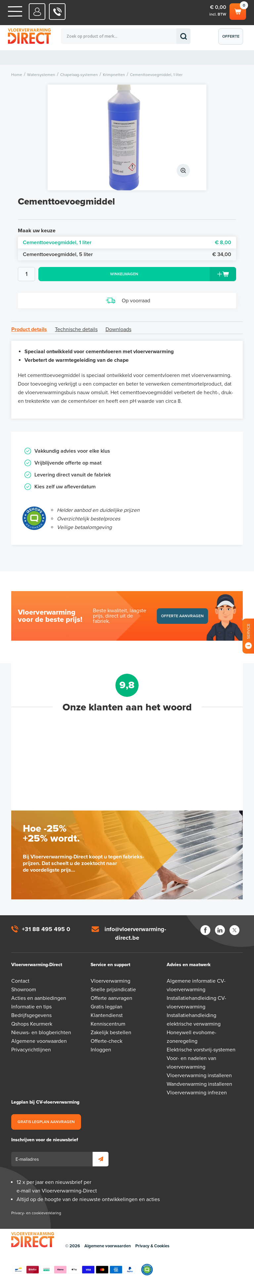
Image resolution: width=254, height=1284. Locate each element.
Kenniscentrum (108, 1024)
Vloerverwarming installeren (199, 1075)
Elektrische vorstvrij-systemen (201, 1049)
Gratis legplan (106, 1006)
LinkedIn (220, 930)
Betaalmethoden (74, 1270)
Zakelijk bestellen (111, 1032)
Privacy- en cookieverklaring (36, 1213)
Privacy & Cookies (152, 1246)
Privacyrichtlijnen (31, 1049)
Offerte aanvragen (232, 39)
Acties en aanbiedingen (38, 998)
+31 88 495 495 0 (46, 929)
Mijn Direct (37, 11)
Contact (20, 981)
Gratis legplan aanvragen (46, 1121)
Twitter (234, 930)
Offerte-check (106, 1041)
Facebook (205, 930)
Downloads (118, 329)
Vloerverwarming (110, 981)
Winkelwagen (238, 10)
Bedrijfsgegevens (31, 1015)
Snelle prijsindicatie (113, 989)
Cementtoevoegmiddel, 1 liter (127, 242)
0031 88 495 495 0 (57, 11)
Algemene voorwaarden (39, 1041)
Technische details (76, 329)
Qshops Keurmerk (31, 1024)
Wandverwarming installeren (199, 1084)
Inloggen (101, 1049)
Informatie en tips (31, 1006)
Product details (29, 329)
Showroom (23, 989)
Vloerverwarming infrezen (197, 1092)
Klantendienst (107, 1015)
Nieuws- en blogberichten (41, 1032)
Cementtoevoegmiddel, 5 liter (127, 254)
